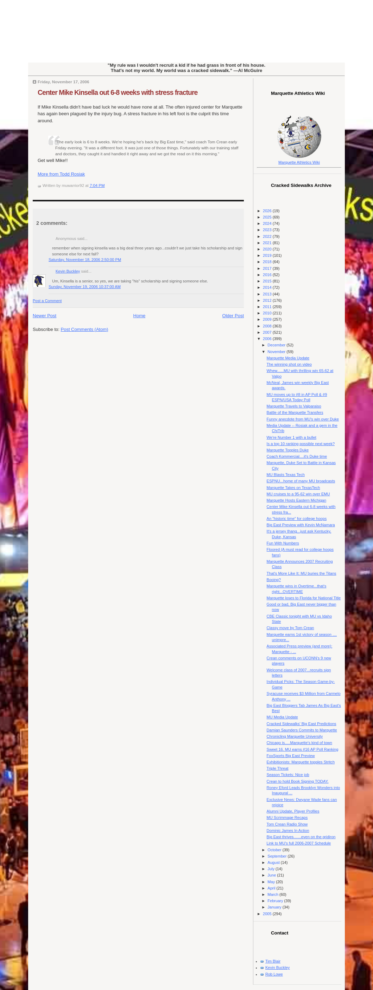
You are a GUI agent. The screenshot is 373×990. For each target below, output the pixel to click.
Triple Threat (278, 768)
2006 (268, 339)
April (271, 888)
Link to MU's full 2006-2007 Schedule (299, 843)
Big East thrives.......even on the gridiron (301, 837)
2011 (268, 307)
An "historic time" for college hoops (297, 518)
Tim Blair (272, 961)
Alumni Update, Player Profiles (293, 811)
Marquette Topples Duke (288, 450)
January (274, 907)
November (276, 352)
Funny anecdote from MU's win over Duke (303, 419)
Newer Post (44, 315)
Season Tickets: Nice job (288, 775)
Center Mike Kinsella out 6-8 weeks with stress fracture (117, 92)
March (273, 894)
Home (139, 315)
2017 (268, 268)
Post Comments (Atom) (84, 329)
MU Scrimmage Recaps (287, 817)
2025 (268, 217)
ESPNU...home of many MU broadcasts (301, 481)
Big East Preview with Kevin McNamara (301, 525)
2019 (268, 255)
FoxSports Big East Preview (291, 756)
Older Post (233, 315)
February (275, 901)
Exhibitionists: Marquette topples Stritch (301, 762)
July (271, 869)
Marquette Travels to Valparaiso (294, 406)
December (276, 345)
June (272, 875)
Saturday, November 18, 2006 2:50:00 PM (85, 260)
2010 (268, 313)
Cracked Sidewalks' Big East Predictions (301, 724)
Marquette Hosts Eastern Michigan (296, 500)
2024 (268, 223)
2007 (268, 332)
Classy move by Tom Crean (290, 628)
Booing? (274, 580)
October (274, 850)
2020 (268, 249)
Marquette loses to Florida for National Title (304, 598)
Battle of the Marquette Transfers (295, 412)
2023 (268, 230)
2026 (268, 211)
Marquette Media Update (288, 358)
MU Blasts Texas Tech (286, 475)
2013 (268, 294)
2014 (268, 287)
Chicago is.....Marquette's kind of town (299, 743)
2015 (268, 281)
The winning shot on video (289, 364)
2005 (268, 914)
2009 (268, 319)
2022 (268, 236)
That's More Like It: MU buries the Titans (301, 573)
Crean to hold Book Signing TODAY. (298, 781)
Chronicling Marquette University (295, 736)
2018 (268, 262)
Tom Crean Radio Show (287, 824)
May (271, 882)
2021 (268, 243)
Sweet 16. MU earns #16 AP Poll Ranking (303, 749)
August (273, 862)
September (277, 856)
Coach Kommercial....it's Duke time (297, 456)
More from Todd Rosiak (61, 174)
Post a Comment (47, 301)
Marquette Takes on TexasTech (293, 488)
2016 (268, 275)
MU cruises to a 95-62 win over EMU (298, 494)
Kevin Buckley (68, 271)
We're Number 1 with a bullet (291, 437)
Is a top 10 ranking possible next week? (301, 444)
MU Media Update (282, 717)
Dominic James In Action (288, 830)
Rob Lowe (274, 974)
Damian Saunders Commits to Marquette (302, 730)
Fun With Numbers (283, 543)
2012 (268, 300)
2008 (268, 326)
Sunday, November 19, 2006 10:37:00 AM (85, 287)
